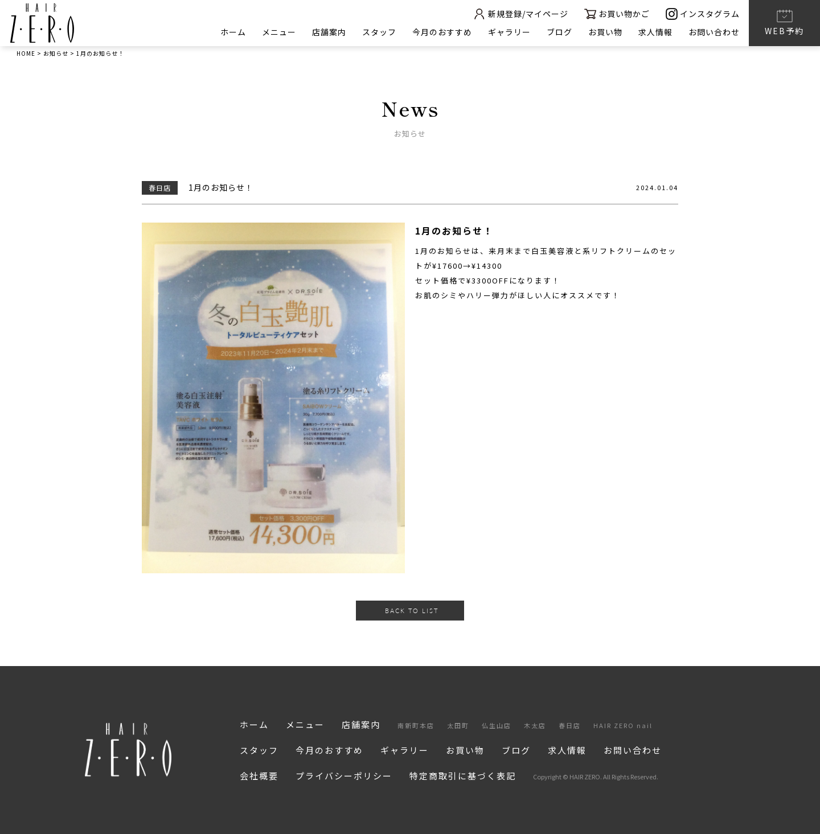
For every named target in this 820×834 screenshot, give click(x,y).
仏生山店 (496, 725)
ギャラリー (509, 32)
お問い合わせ (714, 32)
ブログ (559, 32)
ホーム (233, 32)
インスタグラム (703, 14)
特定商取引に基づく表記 (462, 776)
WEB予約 (784, 22)
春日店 (570, 725)
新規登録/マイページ (520, 14)
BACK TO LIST (411, 610)
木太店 (535, 725)
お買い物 (605, 32)
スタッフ (379, 32)
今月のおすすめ (442, 32)
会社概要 (259, 776)
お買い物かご (617, 14)
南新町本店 (415, 725)
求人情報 (655, 32)
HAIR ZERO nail (623, 725)
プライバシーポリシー (344, 776)
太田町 (458, 725)
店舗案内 (329, 32)
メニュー (279, 32)
